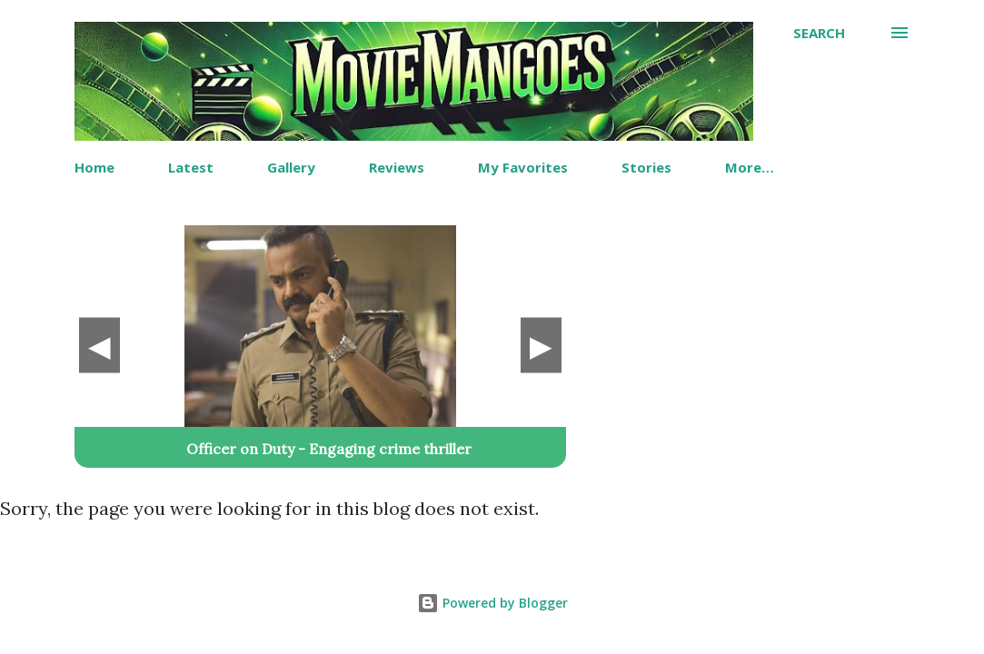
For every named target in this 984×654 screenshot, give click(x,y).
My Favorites (523, 167)
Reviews (396, 167)
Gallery (291, 167)
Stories (646, 167)
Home (94, 167)
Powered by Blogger (492, 602)
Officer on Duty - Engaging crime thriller (329, 449)
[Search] (819, 33)
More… (749, 167)
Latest (191, 167)
